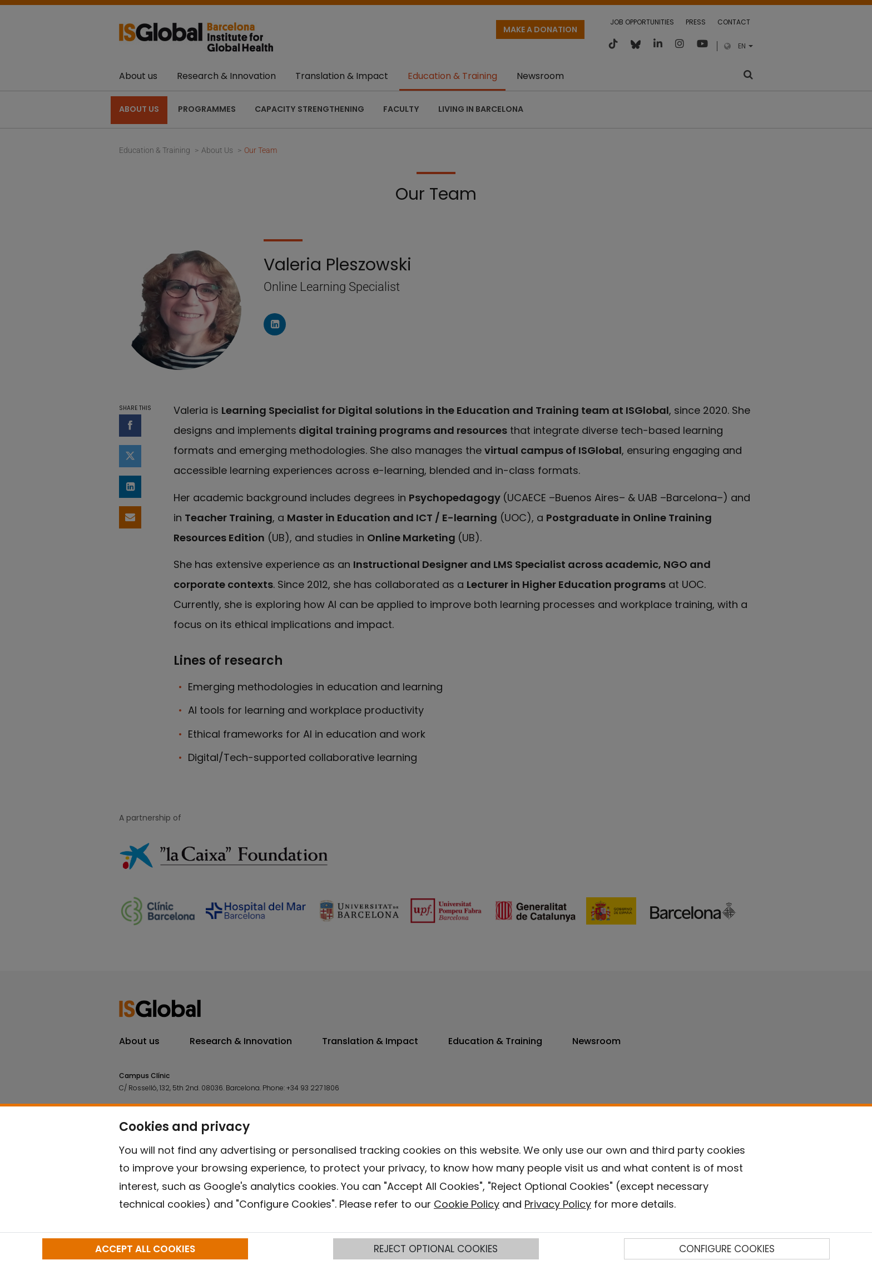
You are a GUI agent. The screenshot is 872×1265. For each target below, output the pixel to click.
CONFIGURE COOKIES (727, 1249)
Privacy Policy (557, 1204)
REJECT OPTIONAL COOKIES (436, 1249)
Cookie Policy (466, 1204)
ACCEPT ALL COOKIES (145, 1249)
